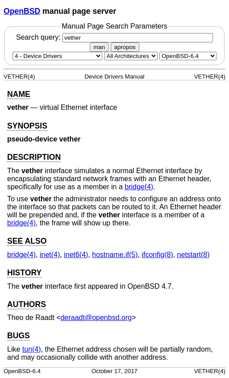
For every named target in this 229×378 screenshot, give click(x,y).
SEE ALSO (26, 241)
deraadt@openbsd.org (96, 317)
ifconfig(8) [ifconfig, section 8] (157, 254)
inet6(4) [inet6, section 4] (76, 254)
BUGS (18, 335)
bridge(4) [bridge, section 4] (139, 187)
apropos (125, 47)
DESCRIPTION (34, 157)
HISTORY (24, 272)
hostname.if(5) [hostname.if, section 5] (114, 254)
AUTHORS (26, 304)
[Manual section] (57, 56)
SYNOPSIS (27, 125)
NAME (18, 94)
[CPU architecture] (131, 56)
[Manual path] (188, 56)
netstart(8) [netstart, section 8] (193, 254)
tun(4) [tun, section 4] (31, 349)
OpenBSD (22, 11)
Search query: (114, 37)
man (99, 47)
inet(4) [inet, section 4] (50, 254)
